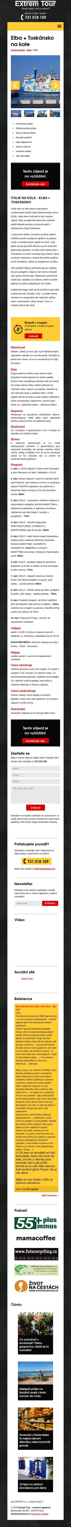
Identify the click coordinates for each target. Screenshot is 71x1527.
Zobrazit (33, 336)
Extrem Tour (27, 978)
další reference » (50, 1195)
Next (55, 85)
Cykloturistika (18, 50)
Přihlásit (50, 903)
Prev (15, 85)
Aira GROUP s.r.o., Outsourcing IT (27, 1502)
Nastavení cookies (39, 1514)
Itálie (29, 50)
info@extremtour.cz (45, 869)
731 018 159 (38, 861)
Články (16, 1304)
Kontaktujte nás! (35, 184)
